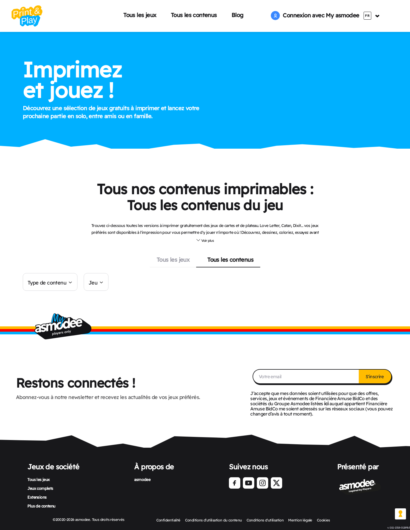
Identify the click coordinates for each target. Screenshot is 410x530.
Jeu (93, 282)
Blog (237, 15)
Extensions (36, 497)
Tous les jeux (139, 15)
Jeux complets (40, 488)
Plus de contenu (41, 506)
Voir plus (205, 240)
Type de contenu (47, 282)
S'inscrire (375, 376)
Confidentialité (168, 520)
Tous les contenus (194, 15)
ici (326, 403)
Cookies (323, 520)
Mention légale (300, 520)
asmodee (142, 479)
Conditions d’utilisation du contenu (213, 520)
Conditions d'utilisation (265, 520)
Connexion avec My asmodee (315, 15)
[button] (205, 240)
